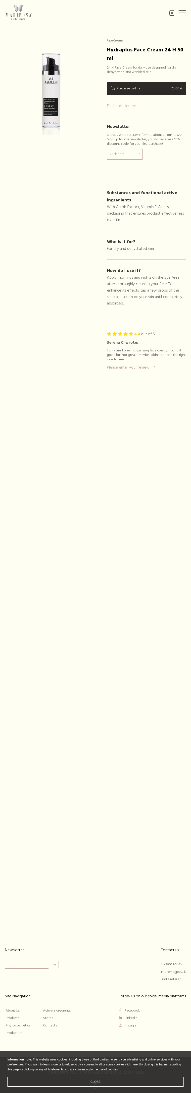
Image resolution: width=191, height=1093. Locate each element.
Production (14, 1033)
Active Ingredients (57, 1011)
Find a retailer (121, 106)
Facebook (129, 1011)
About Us (13, 1011)
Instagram (129, 1025)
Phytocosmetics (18, 1025)
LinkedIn (128, 1018)
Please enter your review (131, 367)
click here (131, 1065)
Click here (125, 154)
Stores (48, 1018)
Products (12, 1018)
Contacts (50, 1025)
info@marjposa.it (173, 972)
